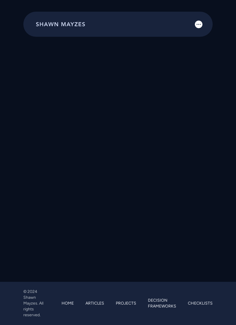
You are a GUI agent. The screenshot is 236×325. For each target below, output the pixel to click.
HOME (68, 303)
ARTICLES (94, 303)
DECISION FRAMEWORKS (162, 303)
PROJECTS (126, 303)
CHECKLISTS (200, 303)
